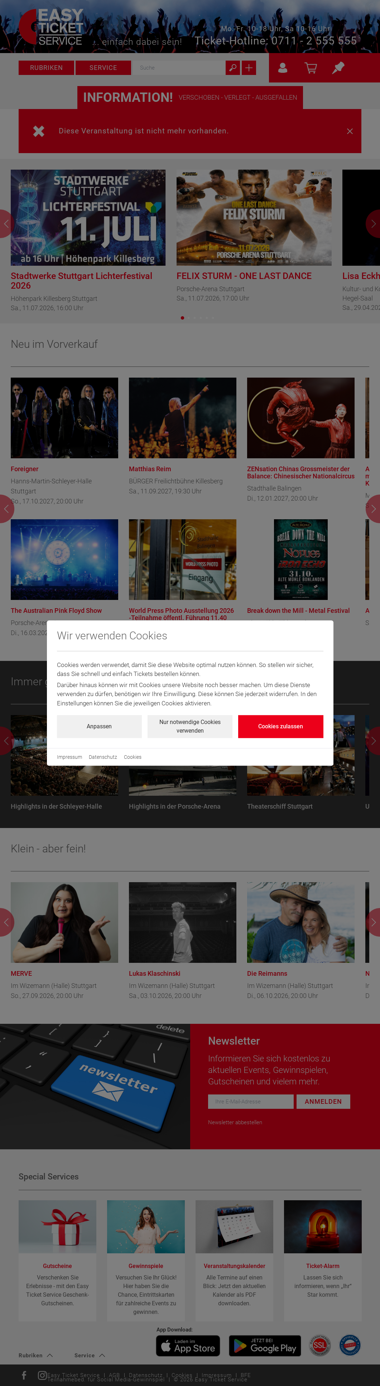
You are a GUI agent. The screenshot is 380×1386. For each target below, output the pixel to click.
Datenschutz (103, 757)
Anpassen (99, 726)
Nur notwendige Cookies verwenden (190, 726)
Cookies (132, 757)
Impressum (69, 757)
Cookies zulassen (280, 726)
